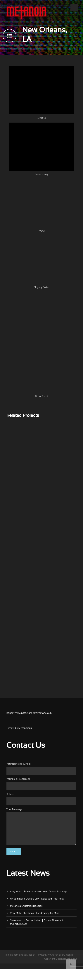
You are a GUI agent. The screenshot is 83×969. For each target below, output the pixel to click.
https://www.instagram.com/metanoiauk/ (29, 712)
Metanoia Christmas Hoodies (26, 911)
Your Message (41, 829)
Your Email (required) (41, 783)
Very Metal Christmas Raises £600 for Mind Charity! (38, 897)
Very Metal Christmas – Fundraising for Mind (34, 918)
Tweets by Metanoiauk (19, 728)
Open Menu (74, 7)
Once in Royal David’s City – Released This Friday (37, 904)
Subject (41, 798)
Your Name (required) (41, 768)
